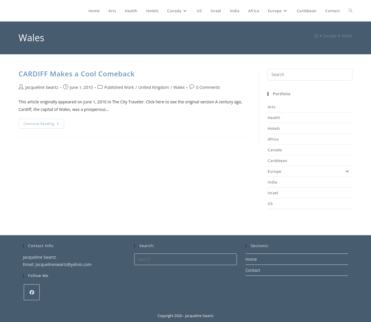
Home (251, 259)
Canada (275, 149)
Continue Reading (43, 125)
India (272, 182)
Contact (252, 270)
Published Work (119, 87)
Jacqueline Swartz (41, 87)
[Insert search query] (310, 74)
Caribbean (277, 160)
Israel (273, 192)
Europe (310, 171)
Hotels (274, 128)
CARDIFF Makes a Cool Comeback (77, 73)
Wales (347, 35)
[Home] (316, 35)
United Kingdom (153, 87)
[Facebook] (32, 292)
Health (274, 117)
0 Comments (208, 87)
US (270, 203)
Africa (273, 139)
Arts (271, 106)
